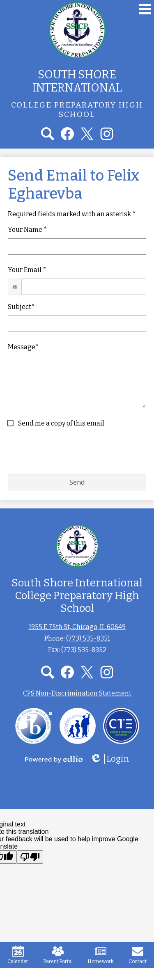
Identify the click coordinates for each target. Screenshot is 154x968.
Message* (23, 347)
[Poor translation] (30, 857)
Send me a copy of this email (60, 423)
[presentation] (70, 451)
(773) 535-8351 (88, 638)
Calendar (17, 954)
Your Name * (27, 229)
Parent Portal (58, 954)
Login (109, 759)
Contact (138, 954)
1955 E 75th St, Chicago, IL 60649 (77, 627)
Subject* (21, 307)
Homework (100, 954)
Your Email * (27, 270)
